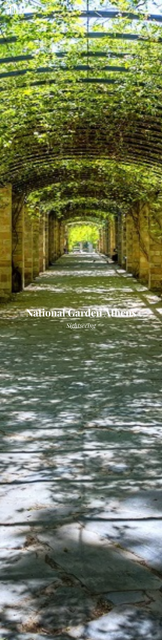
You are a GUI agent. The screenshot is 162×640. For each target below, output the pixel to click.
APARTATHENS (12, 9)
